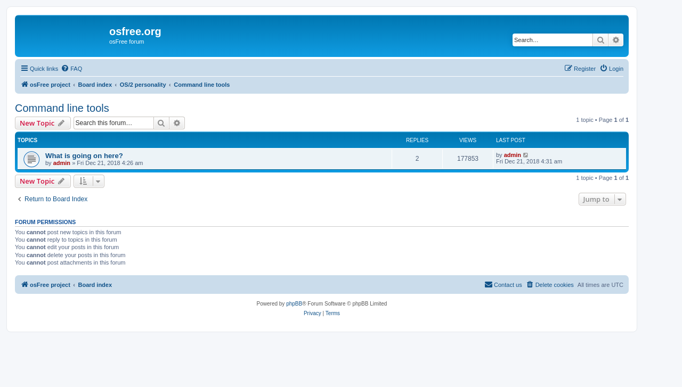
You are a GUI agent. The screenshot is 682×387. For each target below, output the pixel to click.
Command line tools (62, 108)
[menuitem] (71, 68)
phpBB (294, 304)
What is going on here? (84, 156)
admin (61, 163)
